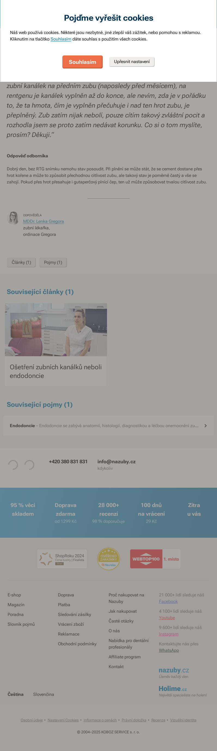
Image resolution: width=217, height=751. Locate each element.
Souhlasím (61, 39)
